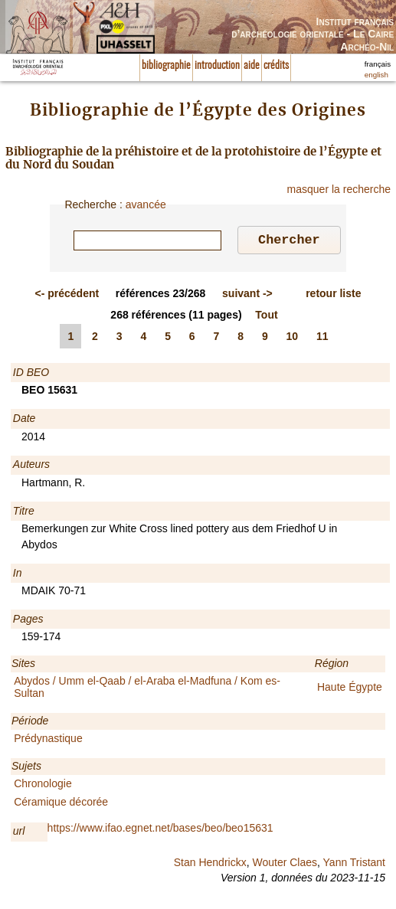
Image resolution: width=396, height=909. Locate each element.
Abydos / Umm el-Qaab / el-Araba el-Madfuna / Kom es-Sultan (147, 689)
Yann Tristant (354, 864)
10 (292, 338)
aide (252, 65)
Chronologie (43, 786)
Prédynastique (48, 740)
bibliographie (166, 65)
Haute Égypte (349, 689)
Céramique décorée (61, 804)
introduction (217, 65)
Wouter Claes (284, 864)
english (376, 74)
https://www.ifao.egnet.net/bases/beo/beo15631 (160, 830)
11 (322, 338)
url (19, 833)
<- (67, 295)
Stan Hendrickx (210, 864)
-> (247, 295)
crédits (276, 65)
